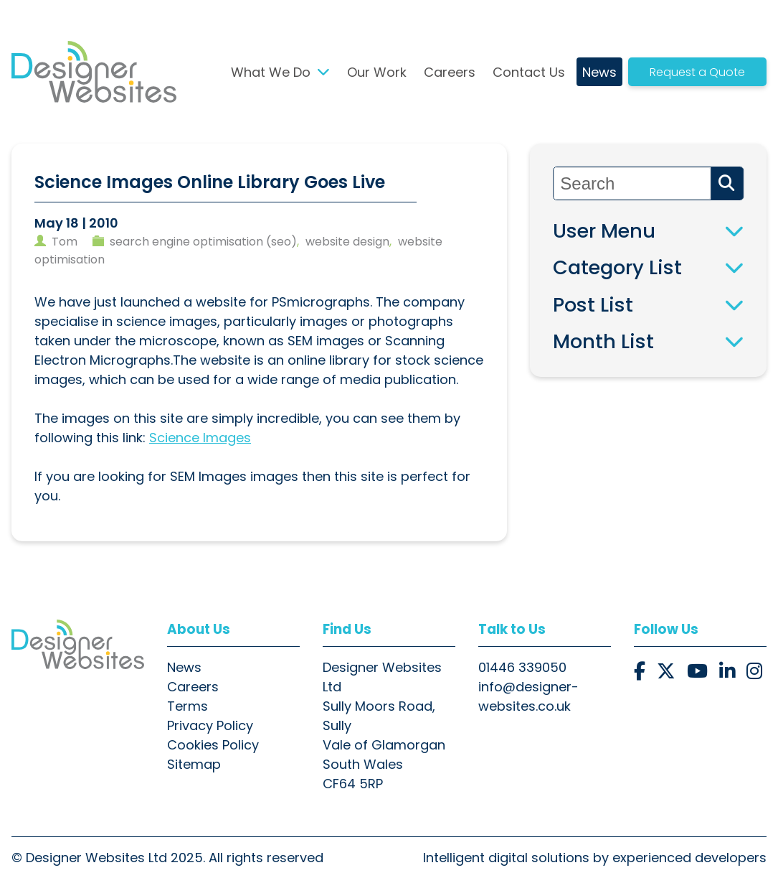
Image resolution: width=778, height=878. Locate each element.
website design (347, 241)
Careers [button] (449, 72)
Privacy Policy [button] (210, 725)
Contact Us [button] (529, 72)
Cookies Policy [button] (213, 745)
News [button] (599, 72)
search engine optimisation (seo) (203, 241)
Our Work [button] (377, 72)
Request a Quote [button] (697, 72)
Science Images (200, 438)
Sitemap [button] (194, 764)
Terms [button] (187, 706)
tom (64, 241)
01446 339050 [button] (522, 667)
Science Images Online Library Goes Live (209, 182)
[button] (93, 72)
